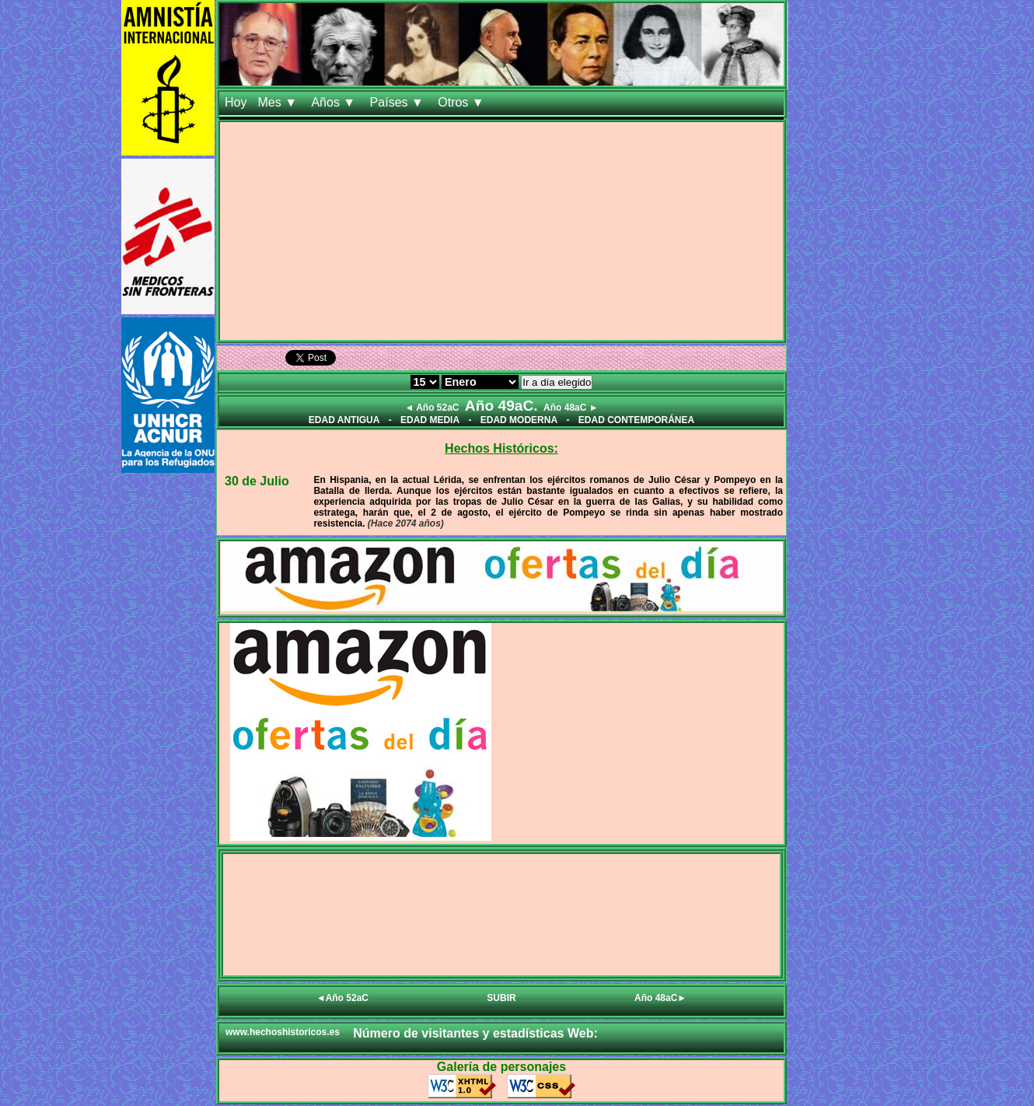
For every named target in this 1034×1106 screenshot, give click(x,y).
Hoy (235, 102)
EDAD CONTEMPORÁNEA (636, 420)
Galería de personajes (501, 1066)
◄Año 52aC (342, 997)
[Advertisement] (501, 231)
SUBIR (501, 997)
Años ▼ (334, 102)
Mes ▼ (278, 102)
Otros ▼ (462, 102)
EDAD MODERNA (518, 420)
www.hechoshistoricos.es (282, 1032)
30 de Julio (257, 481)
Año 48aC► (660, 997)
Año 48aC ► (571, 407)
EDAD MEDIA (429, 420)
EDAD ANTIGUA (344, 420)
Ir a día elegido (556, 382)
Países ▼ (399, 102)
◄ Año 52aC (431, 407)
